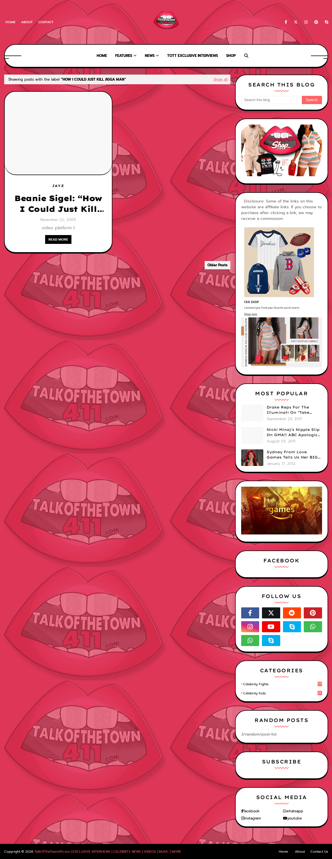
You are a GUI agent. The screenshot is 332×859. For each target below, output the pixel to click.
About (27, 22)
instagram (252, 818)
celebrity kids (282, 693)
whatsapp (294, 811)
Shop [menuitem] (231, 55)
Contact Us (319, 851)
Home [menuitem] (102, 55)
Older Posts (217, 265)
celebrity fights (282, 684)
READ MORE (58, 239)
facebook (251, 811)
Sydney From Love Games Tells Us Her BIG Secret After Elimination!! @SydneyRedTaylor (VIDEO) (292, 455)
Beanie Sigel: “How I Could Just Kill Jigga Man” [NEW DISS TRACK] (58, 203)
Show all (220, 79)
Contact (45, 22)
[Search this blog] (271, 100)
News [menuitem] (150, 55)
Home (11, 22)
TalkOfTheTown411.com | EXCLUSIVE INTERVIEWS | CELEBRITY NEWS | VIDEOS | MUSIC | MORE (107, 851)
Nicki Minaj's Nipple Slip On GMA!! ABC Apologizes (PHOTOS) (294, 432)
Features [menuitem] (123, 55)
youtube (294, 818)
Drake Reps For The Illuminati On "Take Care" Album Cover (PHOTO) (288, 410)
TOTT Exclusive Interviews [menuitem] (192, 55)
